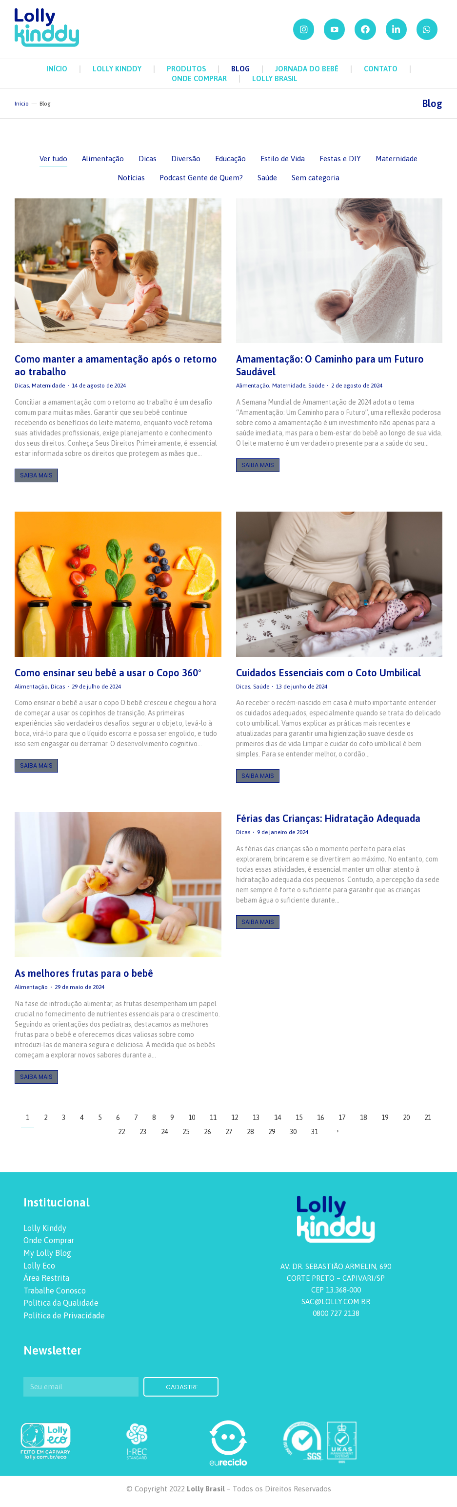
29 (271, 1132)
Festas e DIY (340, 158)
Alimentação (103, 158)
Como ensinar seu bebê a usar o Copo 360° (108, 672)
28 (250, 1132)
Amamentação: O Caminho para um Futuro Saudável (330, 365)
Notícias (131, 177)
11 (213, 1117)
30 (293, 1132)
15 (299, 1117)
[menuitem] (56, 69)
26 (207, 1132)
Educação (230, 158)
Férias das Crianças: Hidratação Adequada (328, 818)
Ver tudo (53, 158)
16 (320, 1117)
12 (234, 1117)
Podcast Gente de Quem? (201, 177)
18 (363, 1117)
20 (406, 1117)
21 (427, 1117)
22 (121, 1132)
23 (142, 1132)
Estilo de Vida (282, 158)
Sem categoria (315, 177)
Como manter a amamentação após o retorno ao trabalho (116, 365)
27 (228, 1132)
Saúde (267, 177)
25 (185, 1132)
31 (314, 1132)
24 (164, 1132)
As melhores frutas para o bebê (84, 973)
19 (384, 1117)
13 (256, 1117)
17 (341, 1117)
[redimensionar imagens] (118, 270)
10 (191, 1117)
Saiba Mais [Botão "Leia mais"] (36, 475)
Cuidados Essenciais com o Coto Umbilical (328, 672)
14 (277, 1117)
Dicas (148, 158)
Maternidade (396, 158)
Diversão (185, 158)
